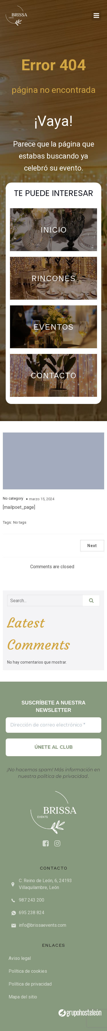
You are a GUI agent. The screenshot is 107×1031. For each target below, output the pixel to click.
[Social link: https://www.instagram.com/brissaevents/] (59, 843)
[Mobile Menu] (96, 16)
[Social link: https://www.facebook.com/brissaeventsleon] (48, 843)
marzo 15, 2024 (41, 499)
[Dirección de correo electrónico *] (53, 725)
